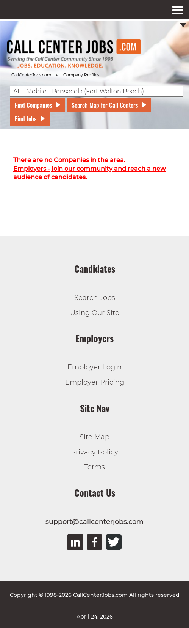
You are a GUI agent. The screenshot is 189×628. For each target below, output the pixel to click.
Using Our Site (94, 313)
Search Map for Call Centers (105, 105)
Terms (94, 467)
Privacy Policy (94, 452)
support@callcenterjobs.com (94, 522)
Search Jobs (94, 297)
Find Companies (33, 105)
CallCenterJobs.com (31, 75)
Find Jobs (25, 118)
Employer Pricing (94, 382)
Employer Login (94, 367)
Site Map (94, 437)
